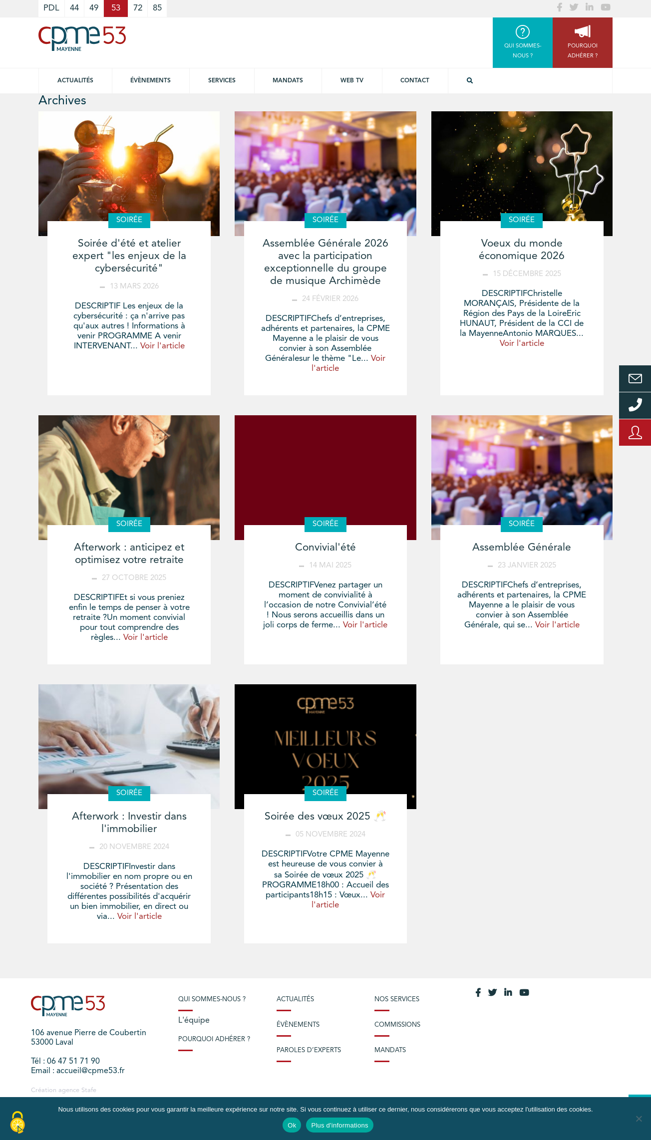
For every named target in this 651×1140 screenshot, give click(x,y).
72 (137, 8)
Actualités (75, 81)
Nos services (396, 999)
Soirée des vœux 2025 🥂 (325, 817)
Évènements (150, 81)
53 (115, 8)
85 (157, 8)
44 (74, 8)
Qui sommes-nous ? (212, 999)
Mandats (288, 81)
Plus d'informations (339, 1125)
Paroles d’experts (309, 1050)
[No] (639, 1119)
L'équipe (194, 1021)
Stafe (88, 1090)
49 (93, 8)
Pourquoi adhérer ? (214, 1039)
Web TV (351, 81)
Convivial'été (325, 548)
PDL (51, 8)
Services (222, 81)
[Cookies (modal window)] (17, 1123)
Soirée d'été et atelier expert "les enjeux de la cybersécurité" (129, 256)
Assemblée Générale (521, 548)
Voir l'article (162, 346)
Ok (292, 1125)
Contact (414, 81)
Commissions (397, 1025)
